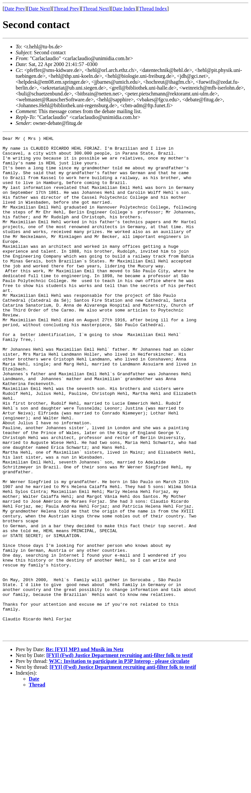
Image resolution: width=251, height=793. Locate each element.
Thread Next (96, 8)
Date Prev (14, 8)
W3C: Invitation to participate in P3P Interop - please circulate (119, 761)
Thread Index (153, 8)
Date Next (39, 8)
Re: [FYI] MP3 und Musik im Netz (85, 749)
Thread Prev (66, 8)
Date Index (124, 8)
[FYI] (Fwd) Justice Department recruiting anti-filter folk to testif (119, 755)
